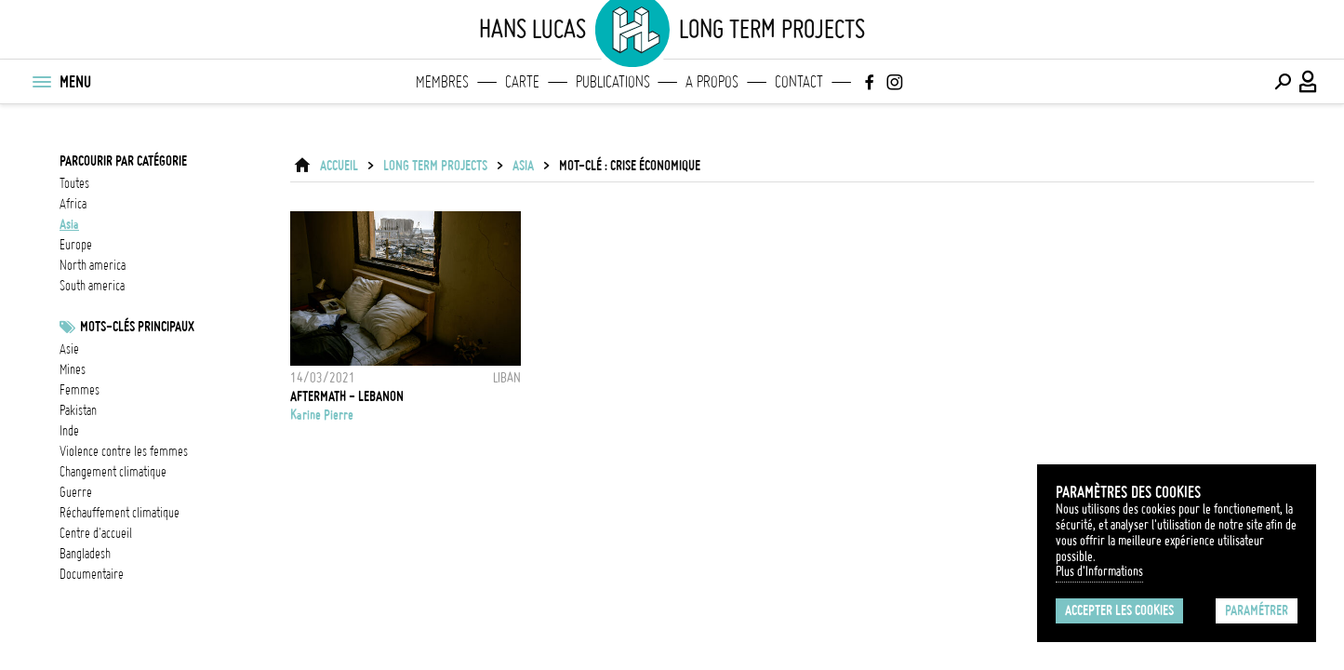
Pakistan (78, 410)
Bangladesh (85, 553)
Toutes (74, 183)
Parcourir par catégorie (123, 161)
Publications (613, 82)
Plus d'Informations (1099, 571)
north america (93, 265)
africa (73, 203)
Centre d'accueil (96, 533)
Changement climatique (113, 471)
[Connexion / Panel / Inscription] (1309, 82)
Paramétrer (1256, 610)
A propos (712, 82)
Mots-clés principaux (137, 326)
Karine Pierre (321, 415)
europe (76, 244)
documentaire (92, 574)
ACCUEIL (339, 165)
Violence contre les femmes (124, 451)
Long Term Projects (435, 165)
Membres (442, 82)
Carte (522, 82)
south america (92, 285)
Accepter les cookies (1119, 610)
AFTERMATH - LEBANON (347, 396)
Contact (799, 82)
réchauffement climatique (120, 512)
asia (69, 224)
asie (69, 349)
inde (69, 430)
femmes (80, 390)
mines (73, 369)
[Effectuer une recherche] (1283, 82)
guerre (76, 492)
